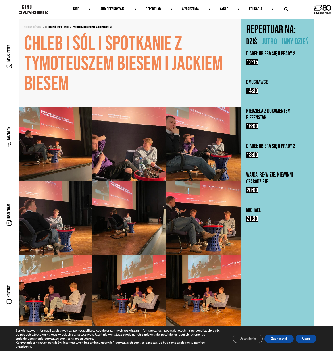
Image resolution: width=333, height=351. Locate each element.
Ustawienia (248, 338)
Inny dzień (295, 41)
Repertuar (153, 9)
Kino (76, 9)
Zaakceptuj (279, 338)
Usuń (306, 338)
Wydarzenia (190, 9)
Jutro (269, 41)
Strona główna (32, 27)
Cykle (224, 9)
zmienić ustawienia (30, 339)
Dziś (251, 41)
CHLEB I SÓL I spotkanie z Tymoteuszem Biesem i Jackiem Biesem (78, 27)
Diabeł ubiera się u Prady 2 (270, 53)
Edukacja (255, 9)
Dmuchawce (257, 82)
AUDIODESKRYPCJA (112, 9)
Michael (253, 211)
